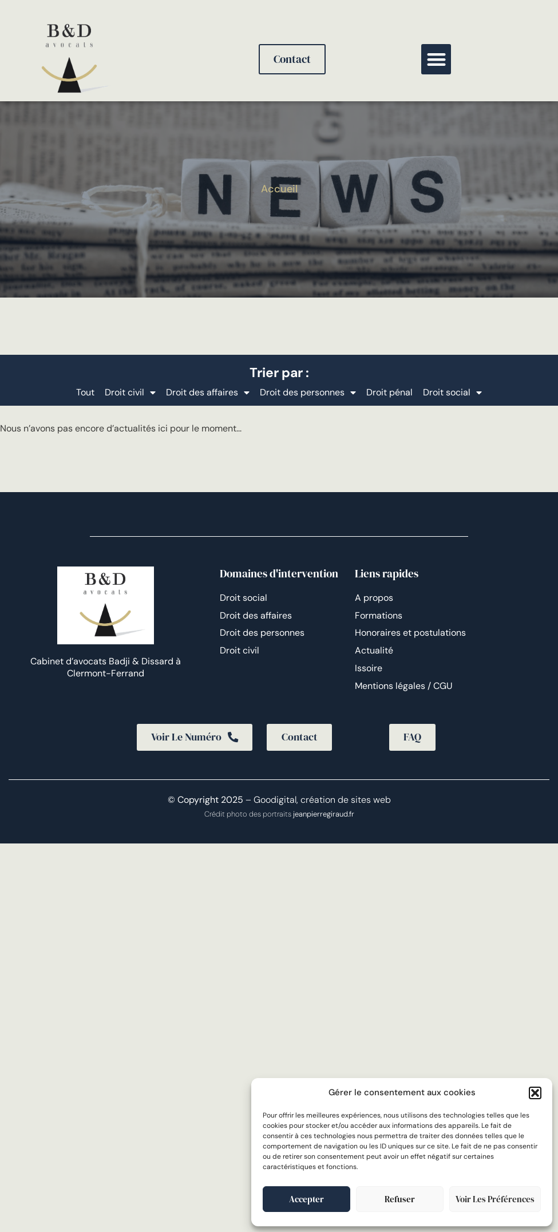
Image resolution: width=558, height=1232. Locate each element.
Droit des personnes (308, 392)
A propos (374, 598)
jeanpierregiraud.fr (323, 815)
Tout (85, 392)
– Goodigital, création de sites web (317, 800)
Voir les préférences (495, 1199)
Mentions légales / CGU (404, 686)
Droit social (452, 392)
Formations (378, 615)
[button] (535, 1093)
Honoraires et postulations (410, 633)
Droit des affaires (208, 392)
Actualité (374, 650)
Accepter (306, 1199)
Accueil (279, 189)
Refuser (400, 1199)
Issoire (368, 668)
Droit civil (130, 392)
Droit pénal (389, 392)
